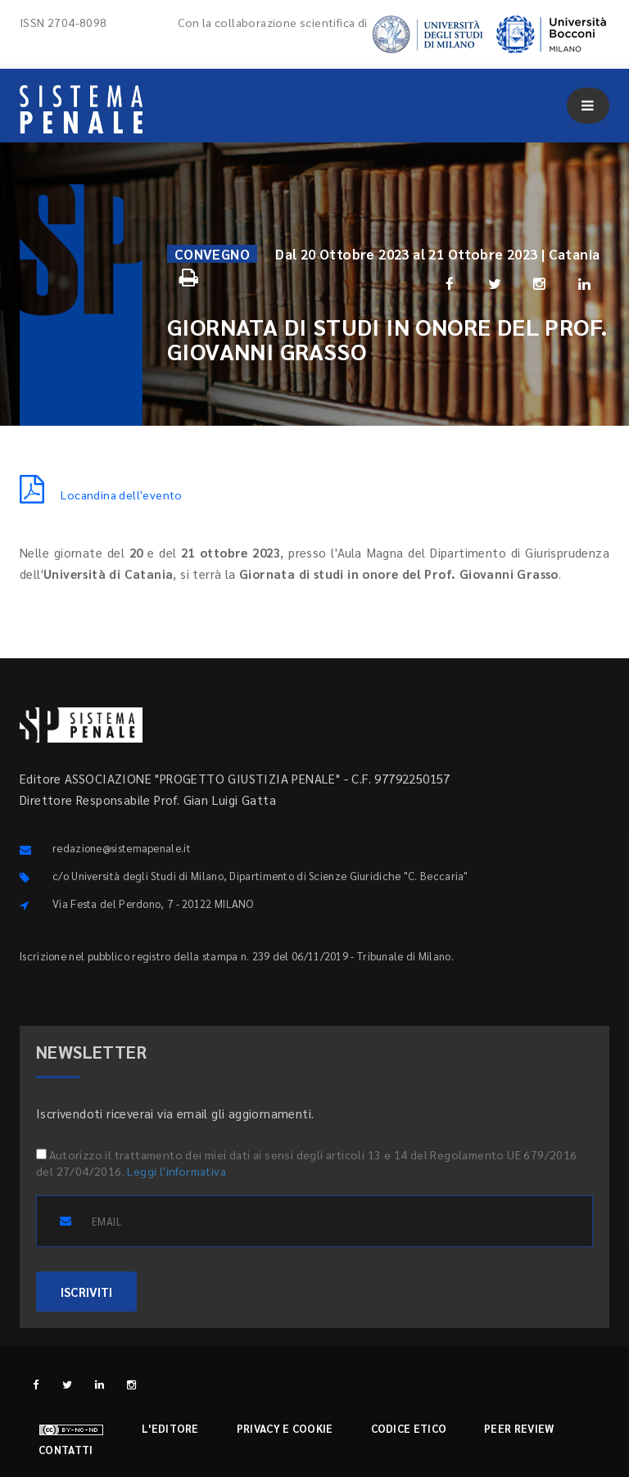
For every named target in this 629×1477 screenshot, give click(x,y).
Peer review (519, 1428)
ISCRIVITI (86, 1291)
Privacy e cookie (285, 1428)
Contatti (65, 1450)
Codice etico (409, 1428)
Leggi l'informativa (176, 1170)
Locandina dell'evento (101, 494)
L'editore (170, 1428)
